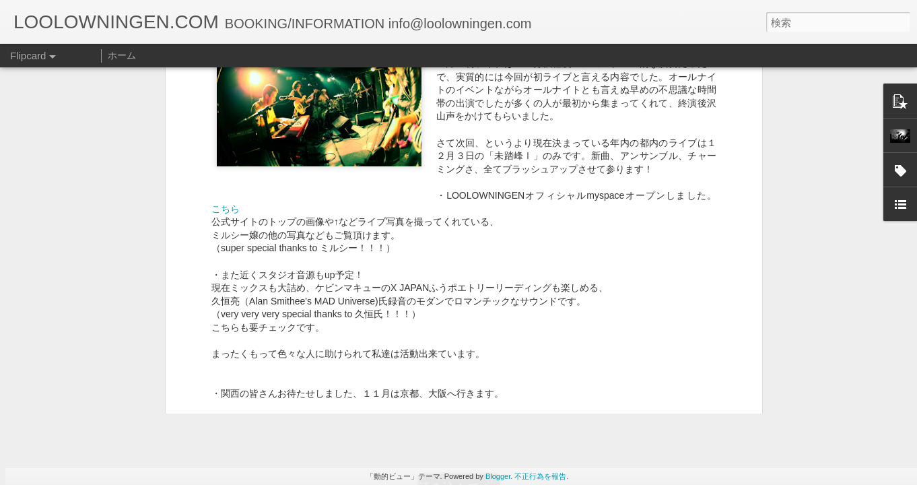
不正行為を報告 (540, 476)
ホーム (122, 55)
